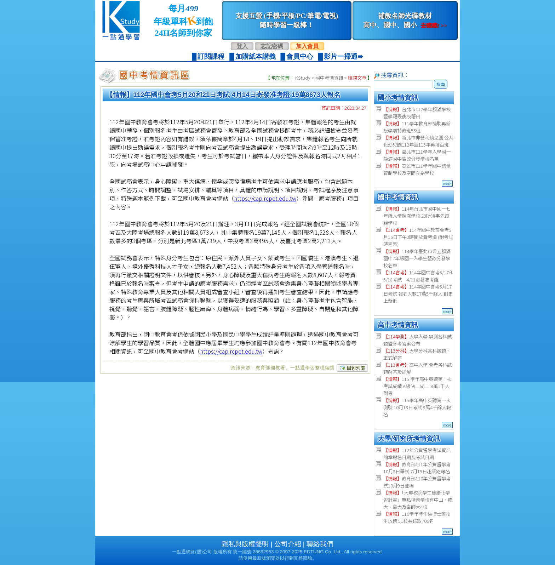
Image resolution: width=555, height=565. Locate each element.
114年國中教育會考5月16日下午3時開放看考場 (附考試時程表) (418, 237)
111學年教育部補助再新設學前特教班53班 (417, 127)
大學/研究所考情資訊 (409, 438)
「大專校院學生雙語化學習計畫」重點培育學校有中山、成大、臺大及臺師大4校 (417, 499)
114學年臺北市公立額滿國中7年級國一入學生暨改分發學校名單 (417, 258)
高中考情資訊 (398, 325)
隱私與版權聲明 (245, 544)
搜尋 (440, 84)
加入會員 (307, 46)
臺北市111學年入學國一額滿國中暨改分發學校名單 (417, 155)
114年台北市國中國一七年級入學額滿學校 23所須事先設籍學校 (417, 215)
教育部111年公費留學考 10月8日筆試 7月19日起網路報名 (417, 468)
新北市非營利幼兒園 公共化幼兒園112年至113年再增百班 (418, 141)
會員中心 (299, 56)
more (447, 183)
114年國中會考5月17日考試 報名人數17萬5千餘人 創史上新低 (418, 293)
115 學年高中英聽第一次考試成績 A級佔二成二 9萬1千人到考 (417, 386)
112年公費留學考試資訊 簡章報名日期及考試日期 (417, 454)
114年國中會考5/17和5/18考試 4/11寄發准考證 (418, 276)
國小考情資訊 (398, 97)
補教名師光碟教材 (405, 20)
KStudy (302, 77)
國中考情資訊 (329, 77)
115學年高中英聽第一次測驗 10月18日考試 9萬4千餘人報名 (417, 407)
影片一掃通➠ (343, 56)
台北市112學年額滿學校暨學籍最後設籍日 (417, 113)
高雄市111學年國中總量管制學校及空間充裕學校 (417, 169)
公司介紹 (287, 544)
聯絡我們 (320, 544)
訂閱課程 (211, 56)
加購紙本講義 (255, 56)
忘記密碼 (272, 46)
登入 (242, 46)
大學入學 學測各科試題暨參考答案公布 (417, 340)
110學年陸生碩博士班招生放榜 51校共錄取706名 (417, 517)
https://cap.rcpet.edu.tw (265, 198)
